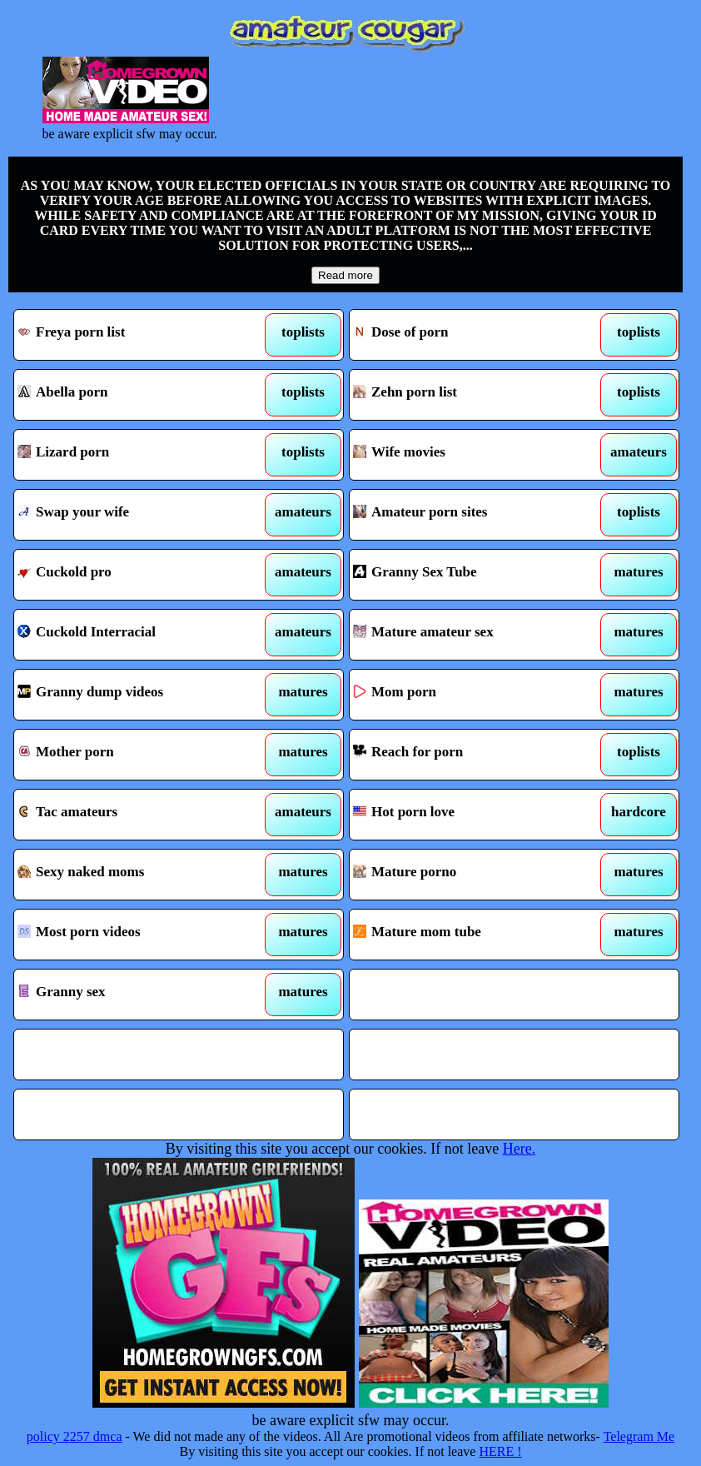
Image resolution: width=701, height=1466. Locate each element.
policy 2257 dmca (74, 1436)
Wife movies (471, 454)
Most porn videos (135, 934)
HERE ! (500, 1451)
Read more (345, 275)
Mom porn (471, 694)
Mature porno (471, 874)
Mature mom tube (471, 934)
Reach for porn (471, 754)
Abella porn (135, 394)
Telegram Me (639, 1436)
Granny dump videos (135, 694)
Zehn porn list (471, 394)
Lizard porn (135, 454)
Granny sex (135, 994)
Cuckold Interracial (135, 634)
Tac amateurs (135, 814)
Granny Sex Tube (471, 574)
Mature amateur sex (471, 634)
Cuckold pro (135, 574)
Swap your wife (135, 514)
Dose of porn (471, 335)
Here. (519, 1148)
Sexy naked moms (135, 874)
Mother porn (135, 754)
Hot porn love (471, 814)
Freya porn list (135, 335)
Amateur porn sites (471, 514)
